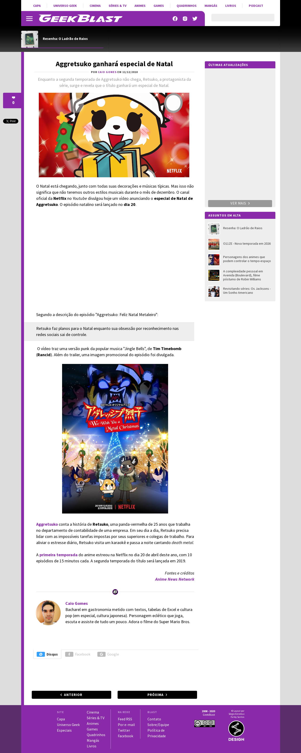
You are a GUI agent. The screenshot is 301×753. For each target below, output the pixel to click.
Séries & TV (118, 6)
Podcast (256, 6)
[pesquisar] (239, 20)
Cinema (95, 6)
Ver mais (240, 203)
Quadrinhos (187, 6)
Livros (230, 6)
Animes (140, 6)
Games (159, 6)
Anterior (73, 694)
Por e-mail (126, 724)
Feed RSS (125, 719)
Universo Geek (65, 6)
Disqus (47, 654)
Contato (154, 719)
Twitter (124, 730)
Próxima (155, 694)
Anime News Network (174, 579)
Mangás (211, 6)
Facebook (77, 654)
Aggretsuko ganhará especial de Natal (114, 63)
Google (108, 654)
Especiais (64, 730)
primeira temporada (59, 554)
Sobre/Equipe (158, 724)
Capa (37, 6)
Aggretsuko (47, 524)
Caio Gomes (76, 603)
